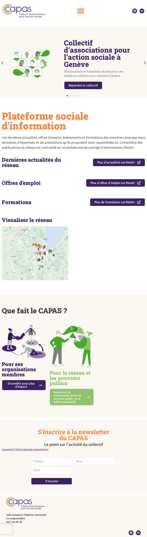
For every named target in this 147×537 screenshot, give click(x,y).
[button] (81, 11)
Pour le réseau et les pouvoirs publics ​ (70, 378)
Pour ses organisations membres (19, 369)
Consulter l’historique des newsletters (25, 449)
